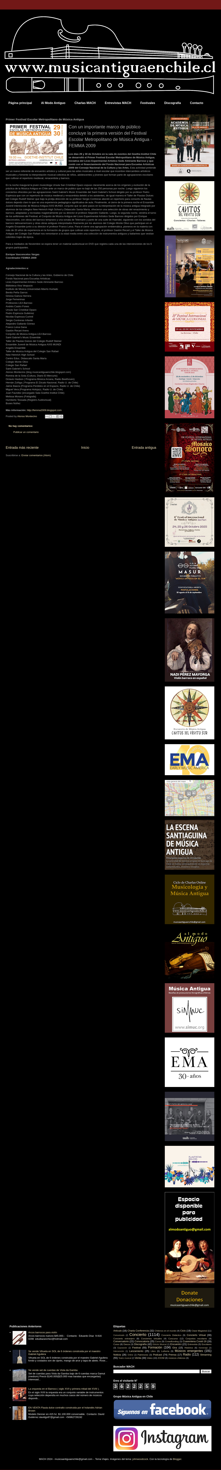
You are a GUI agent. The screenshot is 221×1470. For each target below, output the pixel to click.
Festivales (147, 103)
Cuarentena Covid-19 (194, 1341)
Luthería (165, 1351)
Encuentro (176, 1344)
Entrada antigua (144, 447)
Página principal (20, 103)
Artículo (117, 1330)
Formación (155, 1347)
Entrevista (193, 1344)
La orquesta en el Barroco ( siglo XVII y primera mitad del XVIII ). (63, 1388)
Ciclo (183, 1330)
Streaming (205, 1354)
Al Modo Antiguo (53, 103)
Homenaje (203, 1348)
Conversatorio (121, 1341)
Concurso (173, 1338)
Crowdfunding (172, 1341)
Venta (138, 1357)
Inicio (85, 447)
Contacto (196, 103)
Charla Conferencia (138, 1330)
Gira (174, 1347)
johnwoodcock (140, 1459)
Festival (136, 1347)
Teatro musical (125, 1358)
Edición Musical (160, 1344)
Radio (187, 1354)
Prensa (172, 1354)
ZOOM (161, 1358)
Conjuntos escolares (196, 1338)
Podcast (157, 1354)
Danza (126, 1344)
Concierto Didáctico (171, 1335)
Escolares (206, 1344)
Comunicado (118, 1335)
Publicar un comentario (26, 432)
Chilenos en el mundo (165, 1330)
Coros (158, 1341)
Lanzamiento (136, 1351)
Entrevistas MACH (118, 103)
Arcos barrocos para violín (42, 1332)
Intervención (118, 1351)
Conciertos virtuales (151, 1338)
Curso (116, 1344)
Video (150, 1358)
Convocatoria (142, 1341)
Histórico (188, 1347)
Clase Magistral (199, 1330)
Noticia (117, 1354)
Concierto (137, 1334)
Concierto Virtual (196, 1335)
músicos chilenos (176, 1358)
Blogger (177, 1459)
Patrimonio (143, 1354)
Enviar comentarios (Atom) (36, 455)
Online (130, 1355)
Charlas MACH (85, 103)
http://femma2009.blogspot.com (44, 410)
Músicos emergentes (189, 1350)
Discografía (172, 103)
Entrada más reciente (22, 447)
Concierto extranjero (124, 1338)
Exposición (122, 1348)
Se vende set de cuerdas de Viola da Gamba (53, 1370)
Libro (153, 1351)
